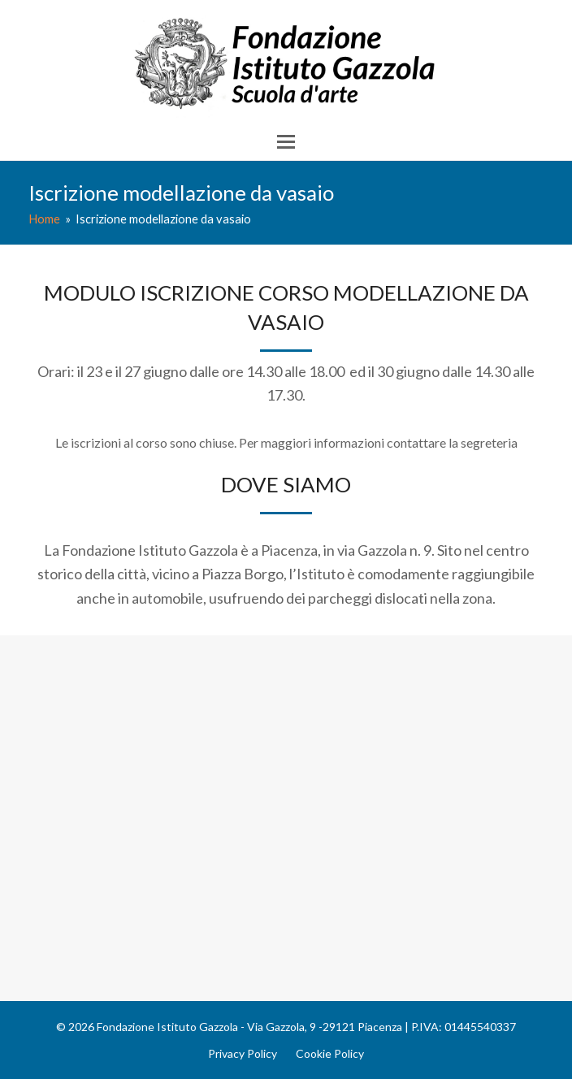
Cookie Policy (330, 1053)
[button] (286, 141)
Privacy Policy (242, 1053)
